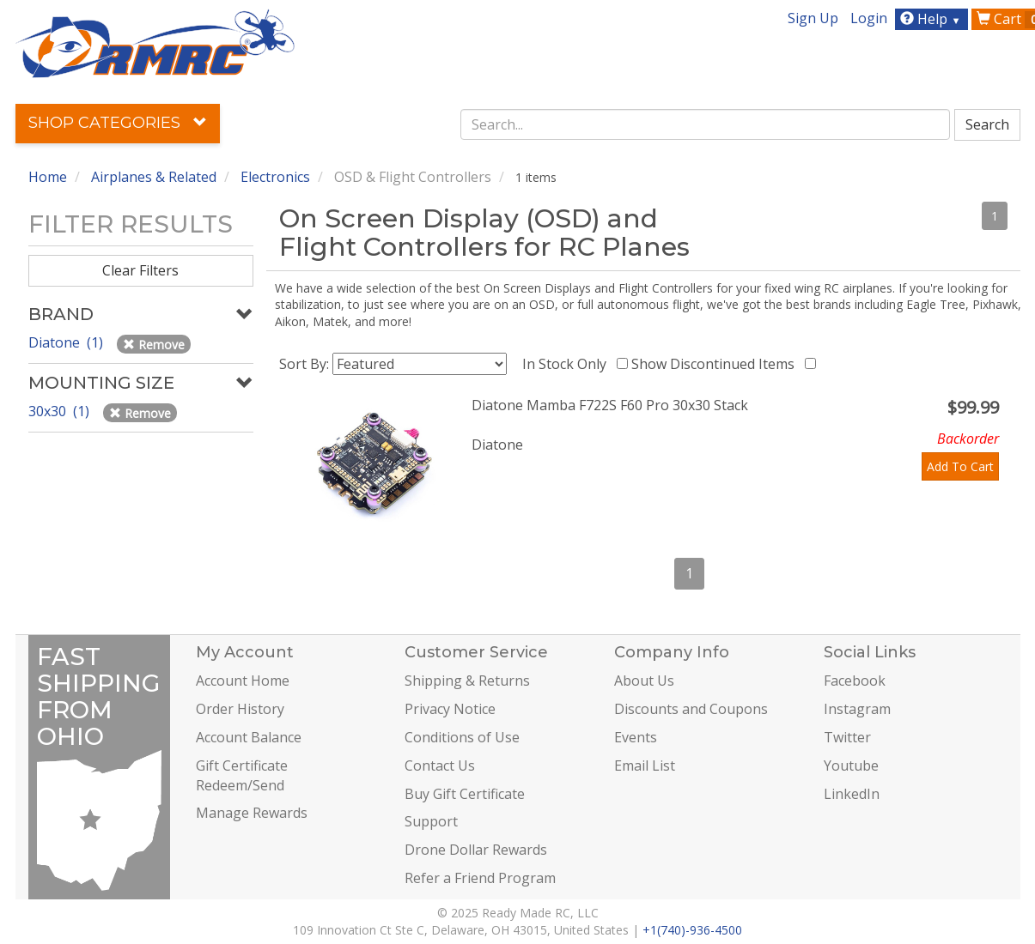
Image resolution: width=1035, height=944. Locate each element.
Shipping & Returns (467, 680)
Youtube (851, 765)
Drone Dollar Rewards (476, 849)
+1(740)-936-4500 (692, 930)
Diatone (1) (67, 342)
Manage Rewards (251, 812)
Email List (644, 765)
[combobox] (705, 124)
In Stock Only (567, 363)
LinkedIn (852, 793)
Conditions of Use (462, 737)
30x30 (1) (60, 411)
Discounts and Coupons (691, 708)
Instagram (857, 708)
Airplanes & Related (153, 176)
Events (635, 737)
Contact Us (440, 765)
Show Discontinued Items (716, 363)
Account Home (242, 680)
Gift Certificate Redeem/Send (242, 775)
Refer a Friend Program (480, 877)
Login (868, 18)
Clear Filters (140, 270)
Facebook (855, 680)
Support (431, 821)
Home (47, 176)
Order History (240, 708)
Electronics (275, 176)
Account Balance (248, 737)
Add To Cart (960, 466)
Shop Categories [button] (117, 122)
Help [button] (932, 18)
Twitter (847, 737)
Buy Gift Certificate (465, 793)
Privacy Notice (450, 708)
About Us (644, 680)
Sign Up (813, 18)
